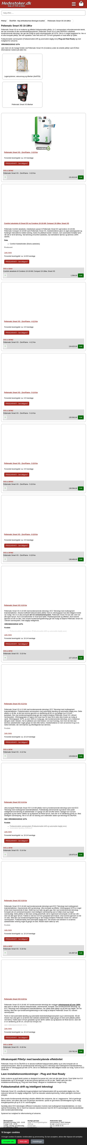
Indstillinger (37, 1141)
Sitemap (30, 1124)
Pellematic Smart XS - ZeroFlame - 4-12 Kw (21, 321)
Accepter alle (8, 1141)
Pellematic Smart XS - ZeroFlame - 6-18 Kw (21, 534)
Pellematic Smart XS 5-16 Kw (15, 901)
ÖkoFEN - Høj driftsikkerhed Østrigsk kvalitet (27, 21)
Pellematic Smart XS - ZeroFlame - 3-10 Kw (21, 152)
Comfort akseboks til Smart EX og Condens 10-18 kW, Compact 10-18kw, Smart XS (36, 223)
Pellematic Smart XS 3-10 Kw (15, 605)
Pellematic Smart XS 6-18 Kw (15, 999)
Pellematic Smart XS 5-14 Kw (15, 802)
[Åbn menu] (73, 4)
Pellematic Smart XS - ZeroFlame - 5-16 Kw (21, 463)
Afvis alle (23, 1141)
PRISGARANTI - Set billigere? (17, 163)
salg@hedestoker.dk (62, 1124)
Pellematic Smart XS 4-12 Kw (15, 704)
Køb (80, 177)
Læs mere (8, 253)
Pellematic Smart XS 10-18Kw (59, 21)
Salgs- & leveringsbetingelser (37, 1122)
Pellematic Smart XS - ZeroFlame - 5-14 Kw (21, 392)
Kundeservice (32, 1127)
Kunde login (32, 1125)
